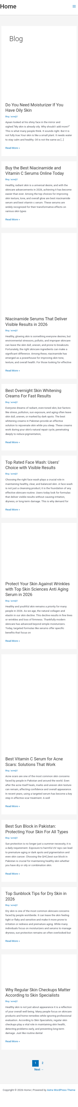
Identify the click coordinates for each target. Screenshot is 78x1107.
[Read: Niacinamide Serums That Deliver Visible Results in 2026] (38, 270)
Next (39, 1069)
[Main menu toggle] (74, 6)
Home (8, 6)
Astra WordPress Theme (61, 1089)
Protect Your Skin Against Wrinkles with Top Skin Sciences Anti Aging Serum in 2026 (37, 589)
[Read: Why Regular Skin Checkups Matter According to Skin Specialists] (38, 966)
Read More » (12, 147)
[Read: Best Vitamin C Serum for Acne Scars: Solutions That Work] (38, 701)
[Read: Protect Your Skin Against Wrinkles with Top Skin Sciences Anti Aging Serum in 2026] (38, 547)
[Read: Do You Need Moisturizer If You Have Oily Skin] (38, 73)
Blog (7, 117)
